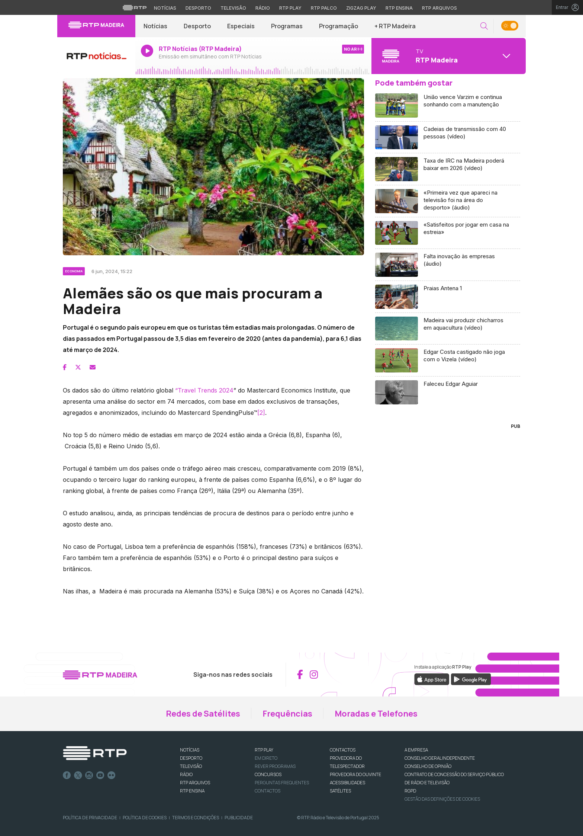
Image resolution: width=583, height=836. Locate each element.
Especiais (241, 26)
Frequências (287, 713)
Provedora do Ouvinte (355, 774)
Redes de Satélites (203, 713)
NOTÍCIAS (189, 750)
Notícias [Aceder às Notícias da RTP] (165, 8)
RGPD (410, 791)
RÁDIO (186, 774)
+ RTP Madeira (395, 26)
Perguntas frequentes (282, 782)
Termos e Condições (195, 817)
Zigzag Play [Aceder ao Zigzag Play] (361, 8)
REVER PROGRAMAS (275, 766)
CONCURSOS (268, 774)
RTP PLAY (264, 750)
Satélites (340, 791)
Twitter (78, 775)
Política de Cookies (145, 817)
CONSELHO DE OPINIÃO (428, 766)
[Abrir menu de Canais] (448, 55)
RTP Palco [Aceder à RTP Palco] (324, 8)
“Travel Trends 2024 (204, 390)
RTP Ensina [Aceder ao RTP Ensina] (399, 8)
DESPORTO (191, 758)
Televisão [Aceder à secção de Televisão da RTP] (233, 8)
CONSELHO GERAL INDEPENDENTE (440, 758)
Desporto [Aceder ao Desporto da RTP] (198, 8)
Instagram (89, 775)
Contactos (267, 791)
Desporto (197, 26)
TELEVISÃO (191, 766)
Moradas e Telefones (376, 713)
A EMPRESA (416, 750)
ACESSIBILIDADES (347, 782)
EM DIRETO (266, 758)
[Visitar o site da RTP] (134, 7)
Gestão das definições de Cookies (442, 799)
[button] (484, 26)
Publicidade (239, 817)
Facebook (67, 775)
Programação (338, 26)
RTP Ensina (192, 791)
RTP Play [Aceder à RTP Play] (290, 8)
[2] (261, 412)
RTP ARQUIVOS (195, 782)
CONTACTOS (342, 750)
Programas (287, 26)
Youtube (100, 775)
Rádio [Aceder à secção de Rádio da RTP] (262, 8)
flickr (111, 775)
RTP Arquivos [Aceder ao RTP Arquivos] (439, 8)
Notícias (155, 26)
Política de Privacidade (90, 817)
